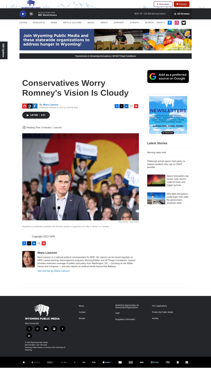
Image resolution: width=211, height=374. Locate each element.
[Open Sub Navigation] (29, 29)
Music (91, 29)
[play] (23, 20)
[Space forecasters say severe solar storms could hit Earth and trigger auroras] (156, 187)
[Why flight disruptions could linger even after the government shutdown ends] (156, 205)
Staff (117, 319)
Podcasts (39, 29)
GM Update (3, 50)
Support (119, 29)
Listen (23, 29)
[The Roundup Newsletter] (168, 121)
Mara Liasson (50, 111)
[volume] (31, 20)
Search (149, 29)
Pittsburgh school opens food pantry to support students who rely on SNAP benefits (166, 170)
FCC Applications (159, 312)
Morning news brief (156, 159)
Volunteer (164, 7)
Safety (161, 29)
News (54, 29)
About (104, 29)
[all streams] (182, 20)
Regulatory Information (125, 326)
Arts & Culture (72, 29)
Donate (184, 7)
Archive (155, 325)
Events (134, 29)
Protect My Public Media (162, 318)
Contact (82, 318)
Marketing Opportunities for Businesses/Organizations (127, 312)
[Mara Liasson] (28, 265)
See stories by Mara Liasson (54, 277)
